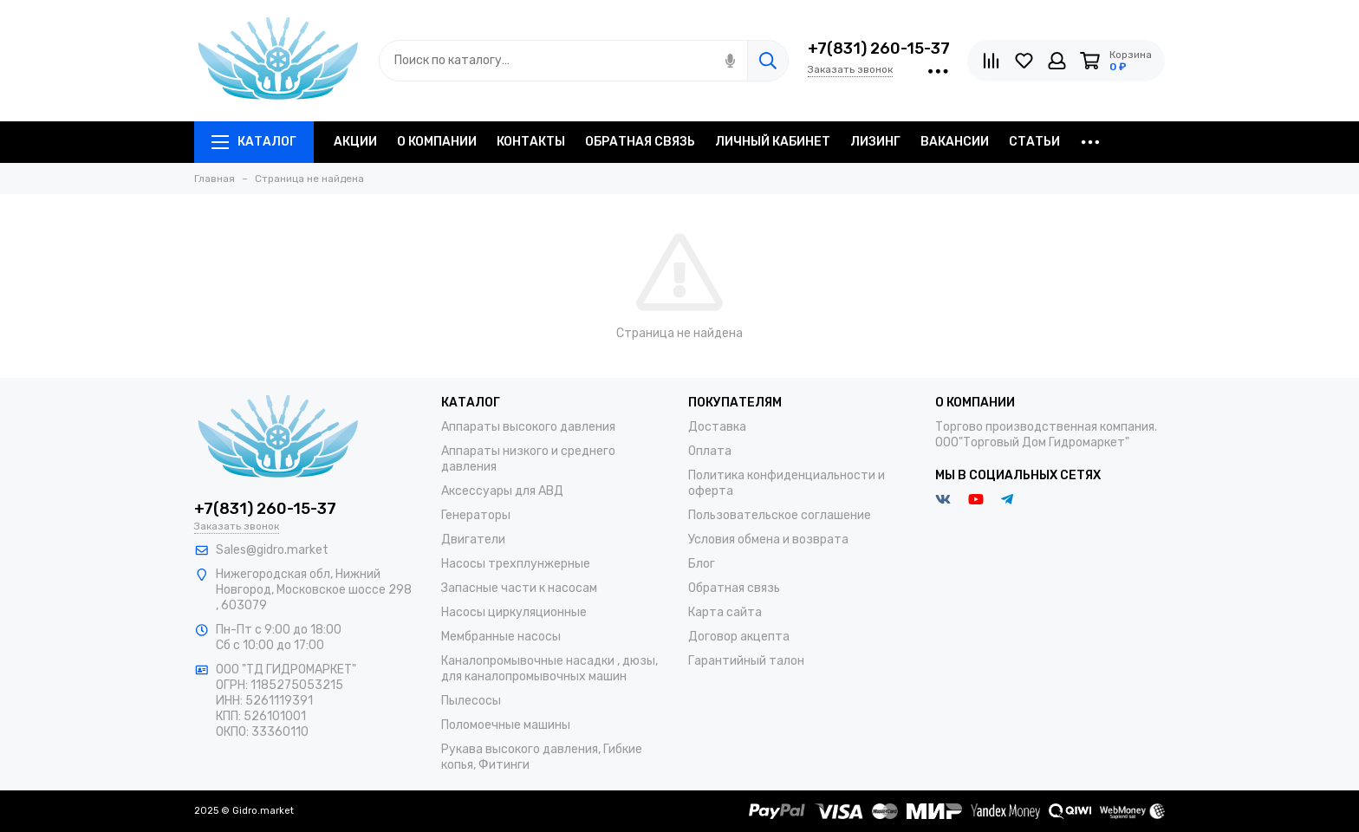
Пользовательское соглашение (779, 515)
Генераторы (475, 515)
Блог (701, 563)
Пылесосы (471, 700)
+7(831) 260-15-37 (879, 48)
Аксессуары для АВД (502, 491)
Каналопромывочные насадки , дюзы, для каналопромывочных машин (549, 668)
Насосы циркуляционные (514, 612)
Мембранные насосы (501, 636)
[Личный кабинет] (1057, 60)
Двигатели (473, 539)
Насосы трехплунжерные (515, 563)
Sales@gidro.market (272, 550)
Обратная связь (734, 588)
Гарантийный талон (746, 660)
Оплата (710, 451)
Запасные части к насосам (519, 588)
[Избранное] (1024, 60)
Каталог (253, 141)
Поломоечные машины (505, 725)
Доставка (717, 426)
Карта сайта (725, 612)
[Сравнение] (991, 60)
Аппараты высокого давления (528, 426)
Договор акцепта (739, 636)
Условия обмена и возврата (768, 539)
